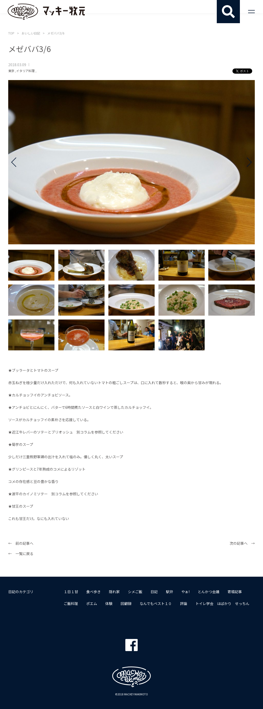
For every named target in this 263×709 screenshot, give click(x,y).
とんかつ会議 (208, 591)
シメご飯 (135, 591)
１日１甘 (71, 591)
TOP (11, 33)
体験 (108, 603)
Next (247, 162)
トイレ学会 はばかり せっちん (222, 603)
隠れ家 (114, 591)
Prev (16, 162)
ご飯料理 (71, 603)
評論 (183, 603)
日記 (154, 591)
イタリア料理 (25, 70)
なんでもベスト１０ (156, 603)
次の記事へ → (242, 543)
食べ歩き (93, 591)
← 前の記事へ (20, 543)
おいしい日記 (31, 33)
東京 (11, 70)
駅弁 (169, 591)
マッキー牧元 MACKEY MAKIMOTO (46, 11)
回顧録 (126, 603)
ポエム (91, 603)
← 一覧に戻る (20, 553)
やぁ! (185, 591)
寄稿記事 (235, 591)
